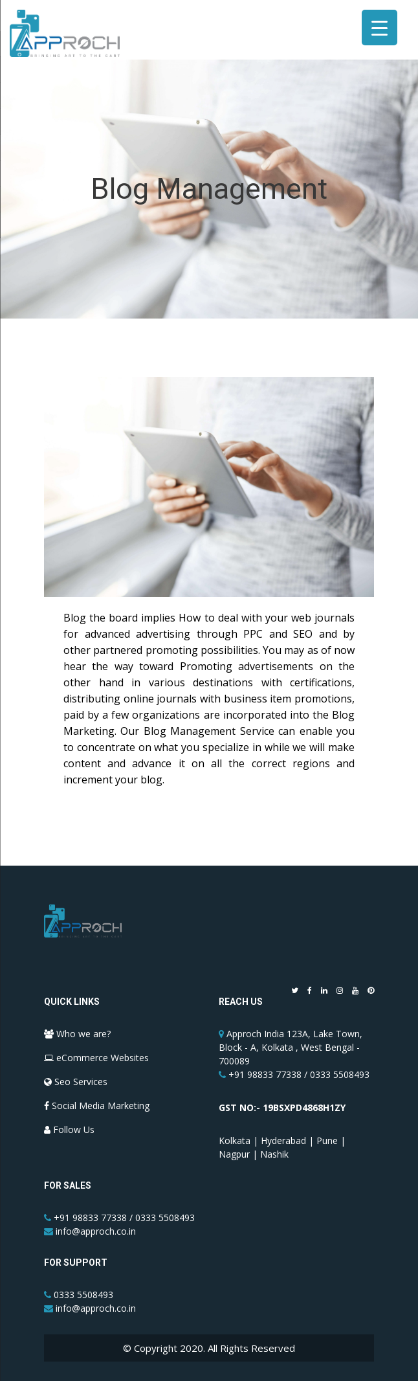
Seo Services (75, 1081)
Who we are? (77, 1033)
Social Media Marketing (96, 1105)
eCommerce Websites (96, 1057)
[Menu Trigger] (379, 27)
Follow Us (69, 1129)
